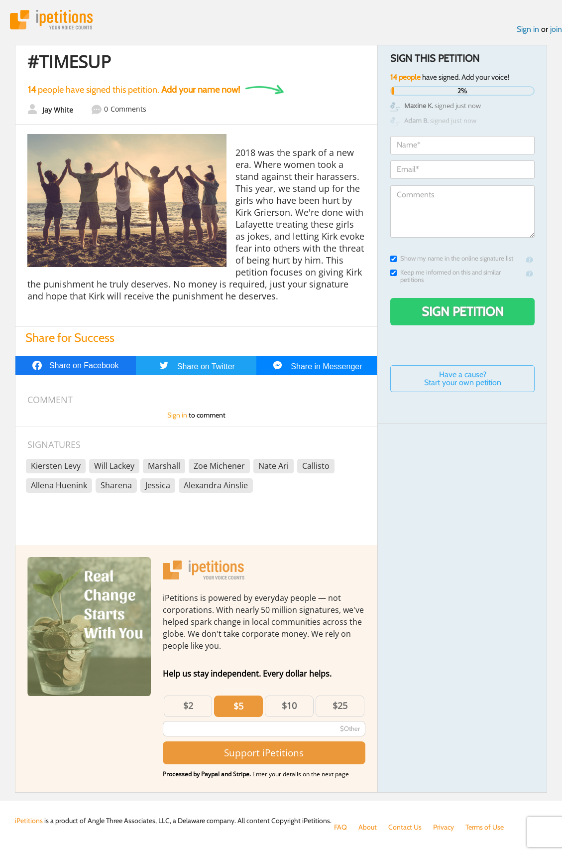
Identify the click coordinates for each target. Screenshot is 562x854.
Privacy (443, 827)
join (556, 29)
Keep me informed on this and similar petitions (445, 276)
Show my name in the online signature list (451, 258)
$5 (238, 706)
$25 (340, 706)
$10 (289, 706)
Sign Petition (463, 311)
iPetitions (51, 19)
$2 (188, 706)
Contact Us (405, 827)
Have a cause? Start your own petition (462, 378)
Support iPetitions (264, 752)
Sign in (528, 29)
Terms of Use (484, 827)
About (367, 827)
